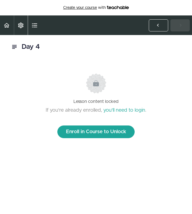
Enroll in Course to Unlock (96, 131)
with (96, 7)
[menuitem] (21, 25)
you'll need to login (124, 110)
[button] (7, 25)
